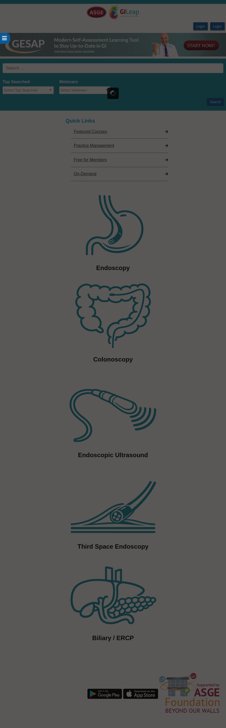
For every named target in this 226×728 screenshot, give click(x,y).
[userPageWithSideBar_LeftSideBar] (5, 38)
